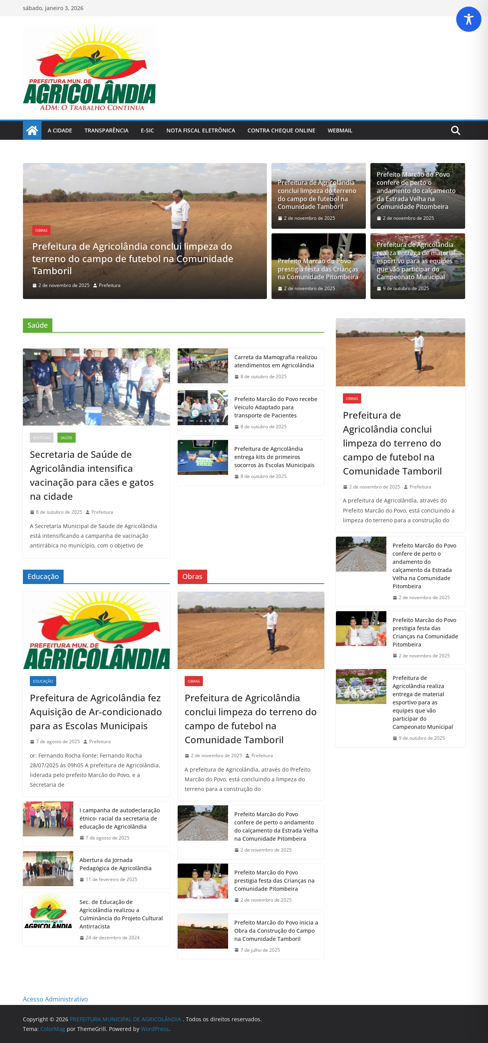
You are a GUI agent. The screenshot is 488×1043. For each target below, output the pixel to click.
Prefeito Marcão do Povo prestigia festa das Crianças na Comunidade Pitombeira (318, 269)
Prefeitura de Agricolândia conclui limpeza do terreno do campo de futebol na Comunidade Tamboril (133, 258)
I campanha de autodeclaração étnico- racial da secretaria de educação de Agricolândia (120, 818)
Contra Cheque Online (281, 130)
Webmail (340, 130)
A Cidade (60, 130)
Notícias (41, 437)
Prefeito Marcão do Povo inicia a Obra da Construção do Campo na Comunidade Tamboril (276, 930)
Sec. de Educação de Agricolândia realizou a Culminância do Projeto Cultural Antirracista (121, 914)
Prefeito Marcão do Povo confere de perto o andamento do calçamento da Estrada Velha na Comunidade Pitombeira (416, 190)
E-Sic (147, 130)
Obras (41, 230)
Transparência (106, 130)
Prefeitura (110, 285)
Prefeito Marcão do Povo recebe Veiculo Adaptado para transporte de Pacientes (275, 407)
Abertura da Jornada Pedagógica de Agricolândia (116, 864)
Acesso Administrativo (55, 999)
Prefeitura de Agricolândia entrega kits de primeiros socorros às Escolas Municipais (274, 457)
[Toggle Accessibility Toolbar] (468, 19)
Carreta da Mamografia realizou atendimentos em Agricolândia (275, 361)
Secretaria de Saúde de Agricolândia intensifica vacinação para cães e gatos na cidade (92, 475)
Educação (43, 681)
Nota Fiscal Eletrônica (200, 130)
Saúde (67, 437)
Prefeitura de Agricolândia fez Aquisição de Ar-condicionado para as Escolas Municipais (96, 711)
